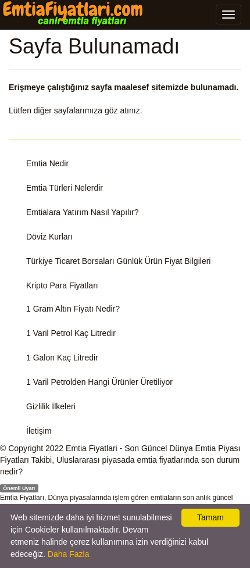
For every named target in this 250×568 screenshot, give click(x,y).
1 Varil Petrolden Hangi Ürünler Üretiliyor (99, 382)
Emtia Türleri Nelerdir (64, 187)
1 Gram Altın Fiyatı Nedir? (73, 308)
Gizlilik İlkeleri (51, 406)
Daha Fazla (69, 554)
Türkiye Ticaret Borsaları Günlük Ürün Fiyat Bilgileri (118, 261)
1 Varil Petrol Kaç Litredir (71, 333)
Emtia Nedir (47, 163)
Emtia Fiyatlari (91, 448)
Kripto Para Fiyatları (62, 285)
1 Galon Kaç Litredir (62, 357)
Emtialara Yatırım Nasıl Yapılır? (82, 212)
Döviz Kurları (49, 236)
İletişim (39, 430)
